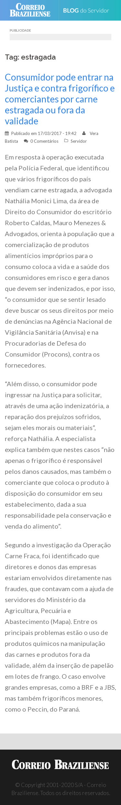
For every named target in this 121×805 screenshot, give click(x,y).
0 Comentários (44, 141)
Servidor (79, 141)
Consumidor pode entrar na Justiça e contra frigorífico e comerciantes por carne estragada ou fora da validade (60, 99)
